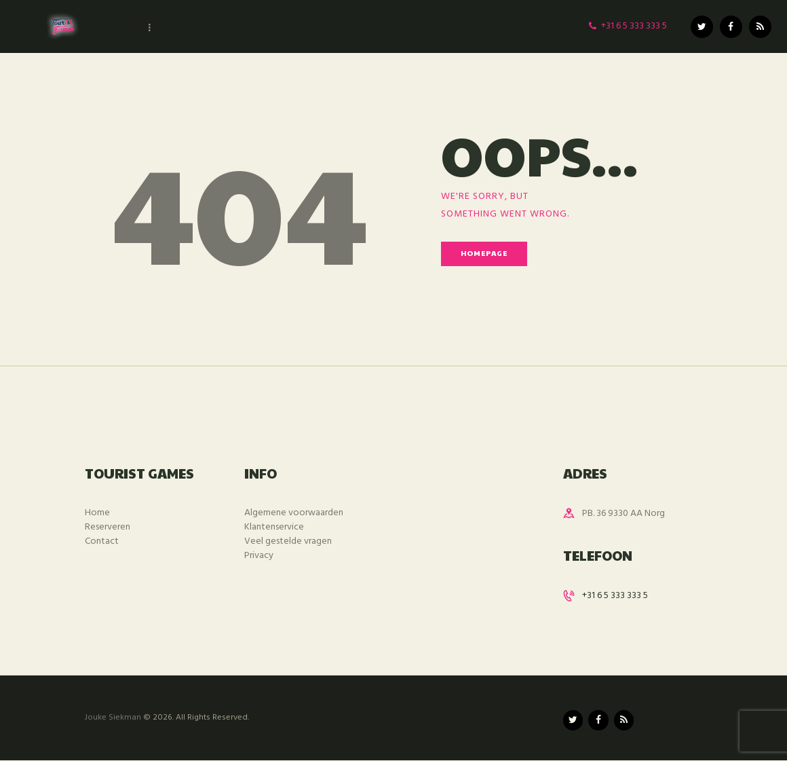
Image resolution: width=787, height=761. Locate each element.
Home (97, 513)
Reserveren (107, 527)
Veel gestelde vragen (288, 541)
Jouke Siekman (113, 717)
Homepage (484, 253)
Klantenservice (274, 527)
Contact (102, 541)
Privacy (258, 555)
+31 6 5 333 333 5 (615, 596)
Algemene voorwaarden (293, 513)
